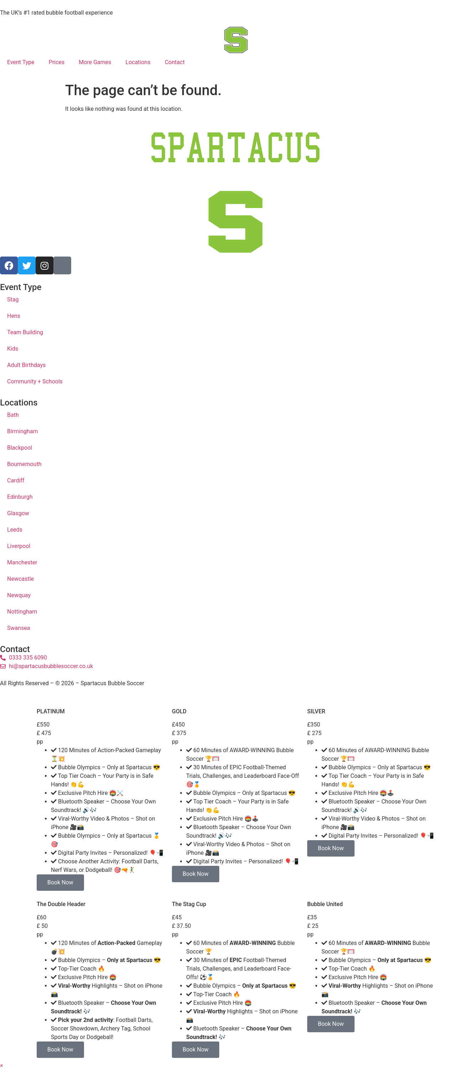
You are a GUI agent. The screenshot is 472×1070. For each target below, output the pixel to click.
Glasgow (18, 513)
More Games (95, 62)
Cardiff (15, 480)
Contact (175, 62)
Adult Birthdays (26, 365)
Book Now (60, 882)
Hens (13, 315)
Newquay (19, 595)
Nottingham (22, 611)
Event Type (21, 62)
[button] (1, 1065)
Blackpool (19, 447)
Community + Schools (35, 381)
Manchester (22, 562)
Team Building (25, 332)
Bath (13, 415)
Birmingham (22, 431)
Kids (12, 348)
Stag (13, 299)
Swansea (18, 628)
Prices (57, 62)
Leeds (14, 529)
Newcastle (20, 578)
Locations (138, 62)
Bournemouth (24, 464)
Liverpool (18, 546)
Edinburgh (20, 496)
